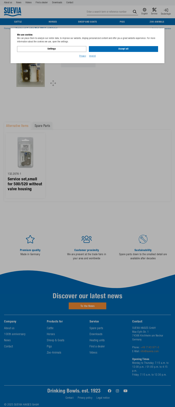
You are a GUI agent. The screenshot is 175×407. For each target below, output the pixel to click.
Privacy (82, 56)
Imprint (92, 56)
